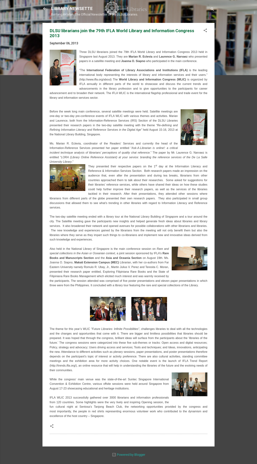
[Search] (212, 9)
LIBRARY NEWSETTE (72, 8)
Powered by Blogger (128, 454)
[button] (205, 31)
